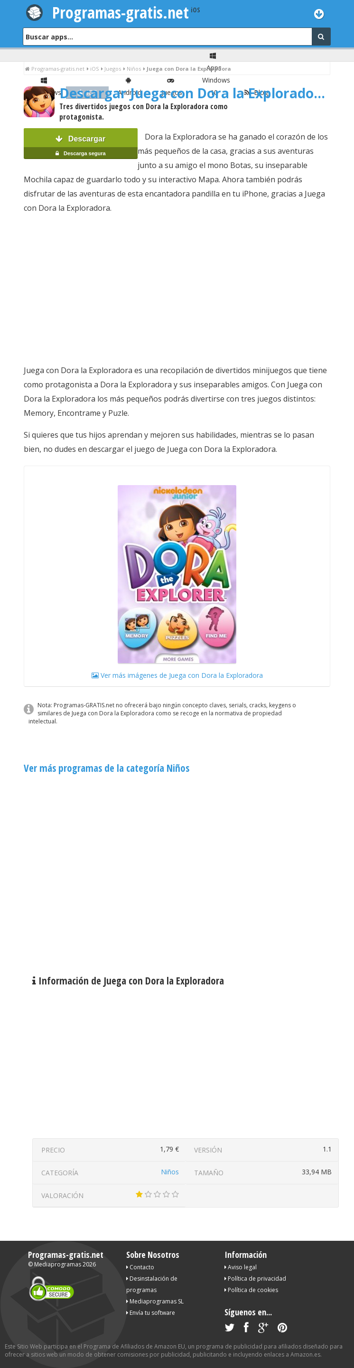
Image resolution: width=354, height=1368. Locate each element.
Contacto (140, 1267)
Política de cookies (251, 1290)
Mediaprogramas (57, 1264)
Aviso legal (240, 1267)
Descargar (81, 147)
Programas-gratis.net (120, 12)
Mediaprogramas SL (155, 1301)
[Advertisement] (177, 289)
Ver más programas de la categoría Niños (106, 768)
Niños (170, 1171)
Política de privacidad (255, 1278)
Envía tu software (150, 1313)
